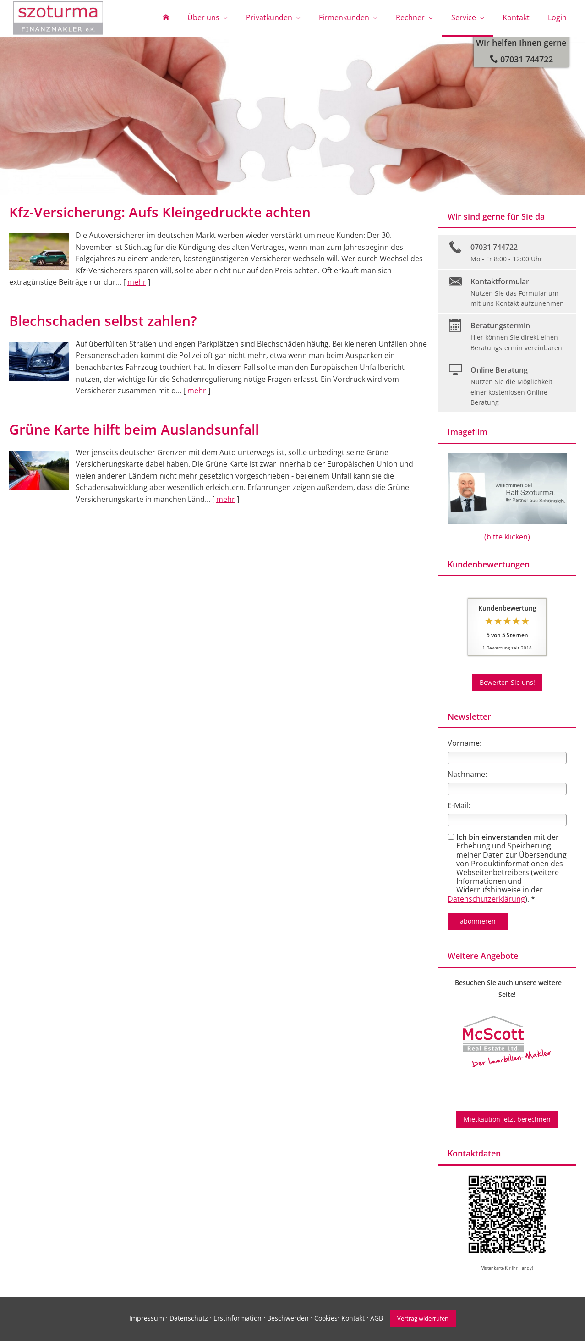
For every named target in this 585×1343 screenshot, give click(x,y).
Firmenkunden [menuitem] (344, 17)
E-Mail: (459, 808)
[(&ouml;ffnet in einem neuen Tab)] (507, 1043)
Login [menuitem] (557, 17)
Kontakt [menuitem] (516, 17)
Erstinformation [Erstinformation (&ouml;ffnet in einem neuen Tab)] (237, 1320)
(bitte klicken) (507, 539)
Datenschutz (188, 1320)
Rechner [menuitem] (410, 17)
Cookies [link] (326, 1320)
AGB (376, 1320)
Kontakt (353, 1320)
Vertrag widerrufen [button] (422, 1320)
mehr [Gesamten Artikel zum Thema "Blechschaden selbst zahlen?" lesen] (196, 393)
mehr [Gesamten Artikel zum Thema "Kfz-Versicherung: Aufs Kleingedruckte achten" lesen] (136, 284)
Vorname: (464, 745)
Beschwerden (288, 1320)
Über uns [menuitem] (203, 17)
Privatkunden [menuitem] (269, 17)
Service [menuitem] (463, 17)
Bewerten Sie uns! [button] (507, 684)
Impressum (146, 1320)
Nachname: (467, 776)
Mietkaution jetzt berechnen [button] (507, 1121)
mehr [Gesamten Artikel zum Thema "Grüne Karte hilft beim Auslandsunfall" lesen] (225, 501)
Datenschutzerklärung (486, 901)
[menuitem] (165, 18)
